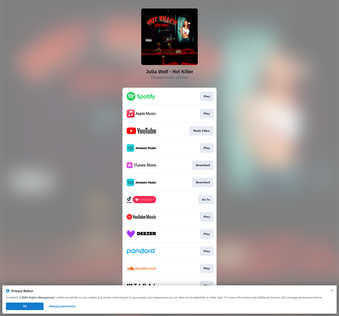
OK (25, 306)
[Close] (331, 290)
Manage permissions (62, 306)
